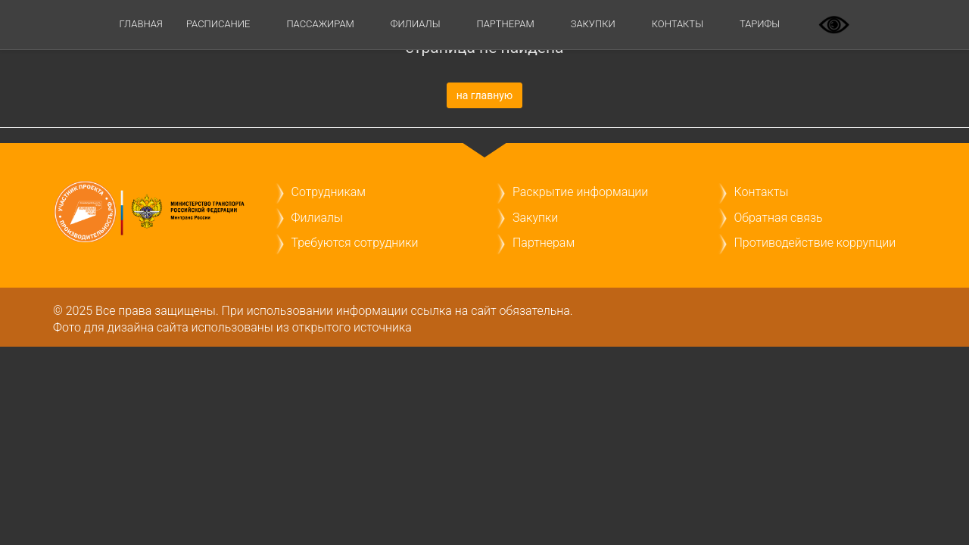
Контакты (677, 24)
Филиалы (416, 24)
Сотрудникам (328, 192)
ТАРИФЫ (760, 24)
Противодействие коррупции (815, 242)
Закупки (593, 24)
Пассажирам (320, 24)
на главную (484, 95)
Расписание (218, 24)
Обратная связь (778, 217)
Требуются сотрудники (355, 242)
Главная (141, 24)
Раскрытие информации (580, 192)
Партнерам (505, 24)
